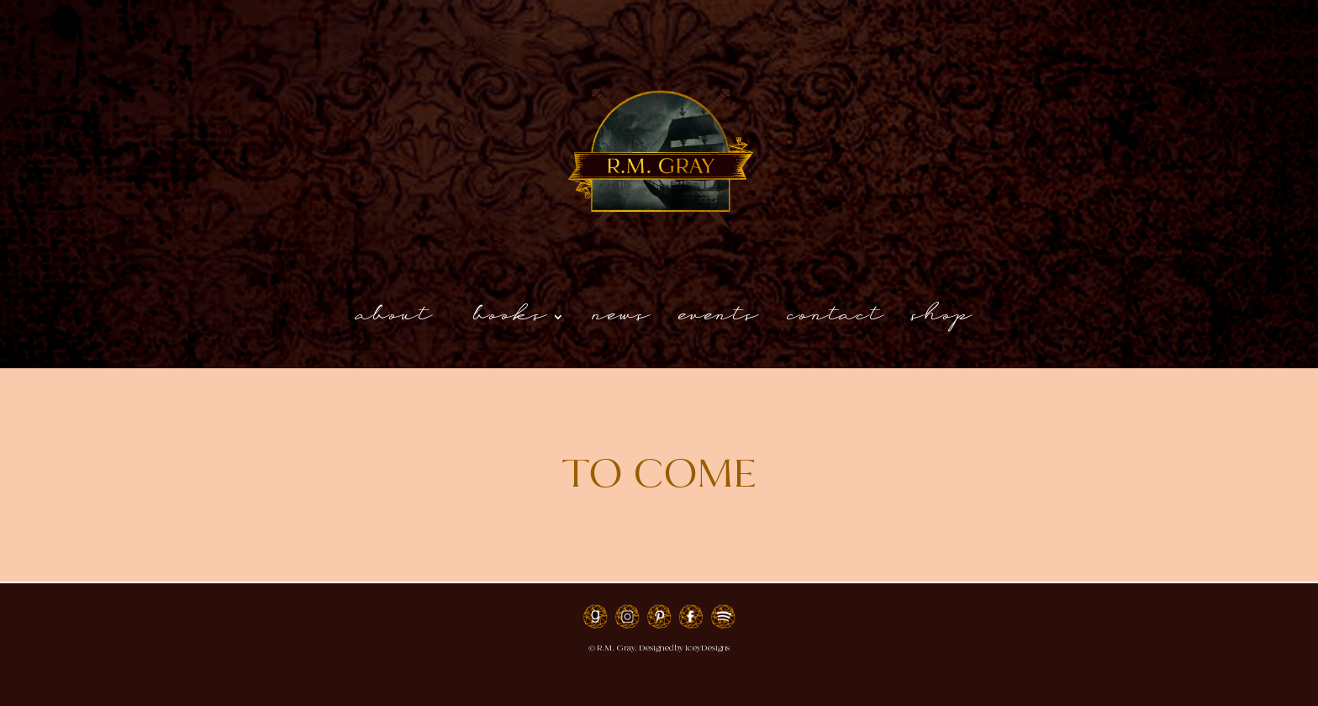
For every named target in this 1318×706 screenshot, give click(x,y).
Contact (836, 322)
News (622, 322)
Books (511, 322)
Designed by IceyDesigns (684, 647)
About (396, 322)
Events (720, 322)
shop (943, 322)
